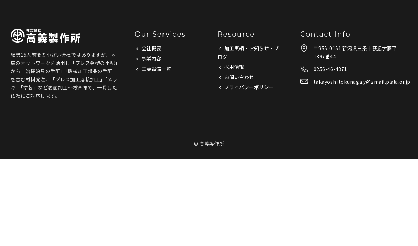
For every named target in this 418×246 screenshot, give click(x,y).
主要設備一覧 (156, 68)
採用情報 (234, 66)
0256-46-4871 (330, 69)
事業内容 (151, 58)
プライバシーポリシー (249, 87)
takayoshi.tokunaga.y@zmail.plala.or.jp (362, 81)
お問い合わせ (239, 76)
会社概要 (151, 48)
